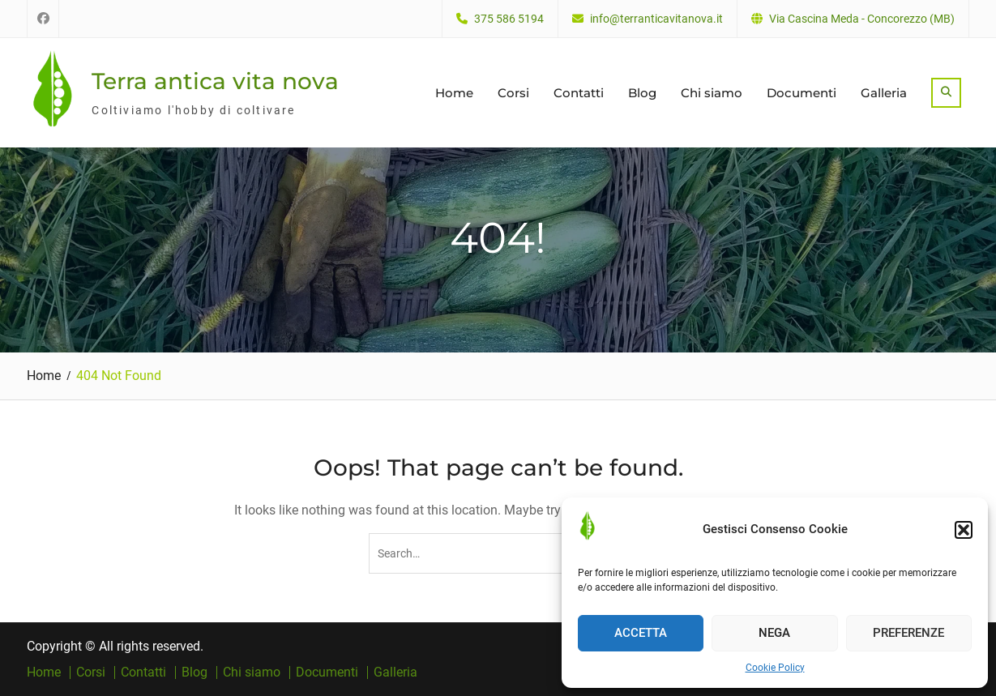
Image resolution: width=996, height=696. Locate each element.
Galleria (884, 92)
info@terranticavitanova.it (656, 19)
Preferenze (908, 633)
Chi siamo (711, 92)
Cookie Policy (775, 667)
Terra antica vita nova (215, 81)
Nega (774, 633)
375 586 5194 (509, 19)
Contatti (579, 92)
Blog (642, 92)
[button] (963, 530)
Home (454, 92)
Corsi (513, 92)
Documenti (801, 92)
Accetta (640, 633)
